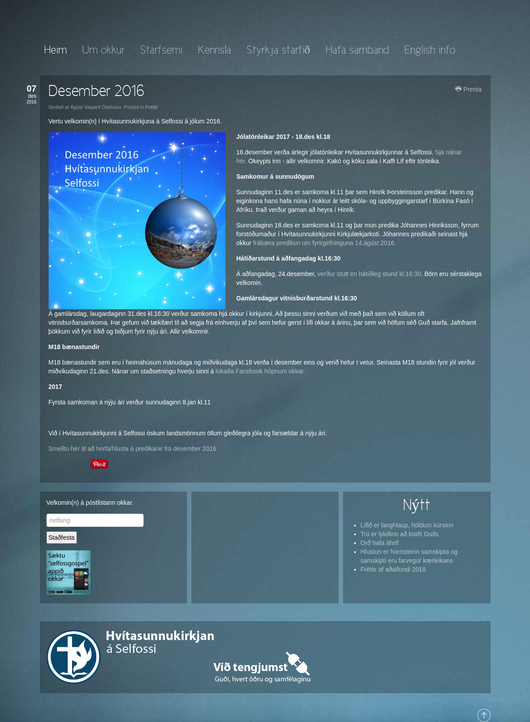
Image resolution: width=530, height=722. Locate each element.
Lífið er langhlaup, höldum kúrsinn (407, 525)
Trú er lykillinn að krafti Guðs (400, 534)
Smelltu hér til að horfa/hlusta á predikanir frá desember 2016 (133, 448)
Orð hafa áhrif (380, 542)
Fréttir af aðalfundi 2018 (393, 569)
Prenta (468, 89)
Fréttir (151, 107)
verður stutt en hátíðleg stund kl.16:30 (368, 273)
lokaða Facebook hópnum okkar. (260, 371)
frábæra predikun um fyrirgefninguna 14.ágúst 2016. (324, 242)
